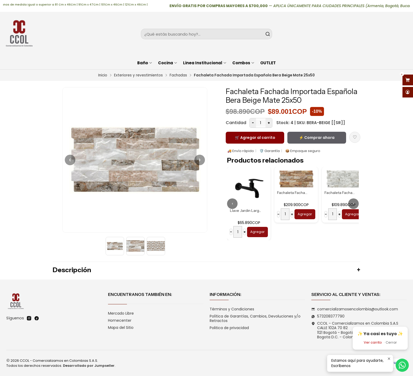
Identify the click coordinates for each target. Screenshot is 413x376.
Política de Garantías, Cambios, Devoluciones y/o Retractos (255, 319)
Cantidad (236, 123)
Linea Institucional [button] (205, 63)
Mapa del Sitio (121, 327)
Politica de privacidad (229, 327)
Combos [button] (243, 63)
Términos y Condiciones (232, 309)
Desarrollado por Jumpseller (89, 365)
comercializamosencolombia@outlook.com (354, 309)
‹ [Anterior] (70, 160)
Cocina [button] (168, 63)
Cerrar (391, 342)
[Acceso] (407, 92)
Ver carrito (373, 342)
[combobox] (206, 34)
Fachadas (178, 75)
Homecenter (119, 320)
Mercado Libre (121, 313)
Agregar (257, 231)
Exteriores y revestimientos (138, 75)
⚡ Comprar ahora (317, 137)
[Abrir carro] (407, 80)
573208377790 (328, 316)
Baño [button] (145, 63)
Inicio (102, 75)
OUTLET (268, 63)
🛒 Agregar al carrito (255, 137)
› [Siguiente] (200, 160)
